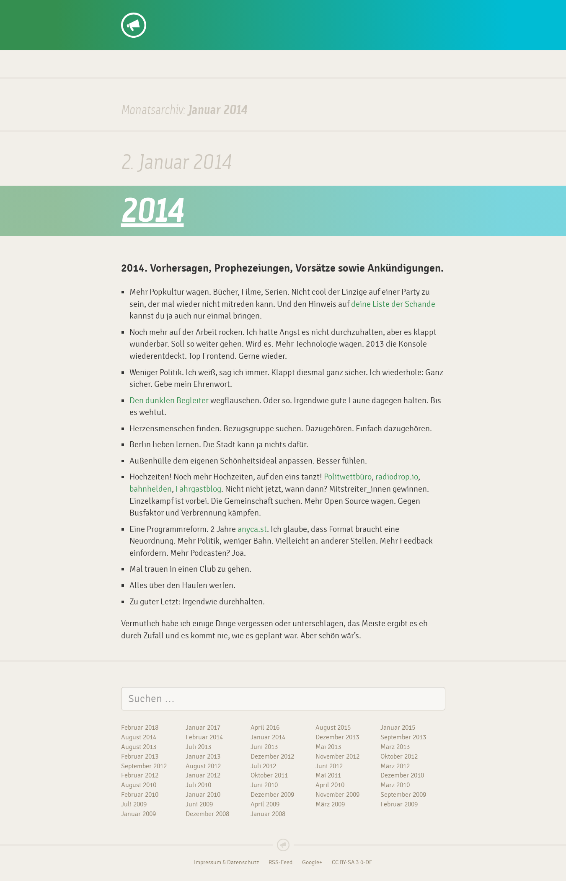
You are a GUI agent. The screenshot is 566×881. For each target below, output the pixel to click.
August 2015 (333, 727)
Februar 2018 (139, 727)
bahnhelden (150, 489)
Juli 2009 (134, 804)
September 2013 (403, 737)
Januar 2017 (203, 727)
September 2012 (144, 766)
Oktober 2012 (399, 756)
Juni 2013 (264, 747)
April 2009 (265, 804)
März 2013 (395, 747)
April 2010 (329, 785)
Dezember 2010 (402, 775)
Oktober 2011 (269, 775)
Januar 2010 (203, 794)
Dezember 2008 (207, 814)
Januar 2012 (203, 775)
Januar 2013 (203, 756)
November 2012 (337, 756)
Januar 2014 (268, 737)
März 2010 (395, 785)
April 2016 (265, 727)
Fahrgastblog (198, 489)
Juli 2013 (198, 747)
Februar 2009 (399, 804)
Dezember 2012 (272, 756)
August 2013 (138, 747)
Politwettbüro (348, 477)
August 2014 (138, 737)
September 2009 (403, 794)
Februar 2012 (139, 775)
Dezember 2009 (272, 794)
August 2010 (138, 785)
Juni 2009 (199, 804)
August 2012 (203, 766)
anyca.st (252, 529)
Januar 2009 (138, 814)
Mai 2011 (328, 775)
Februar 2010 (139, 794)
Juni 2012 (329, 766)
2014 (152, 213)
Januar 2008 (268, 814)
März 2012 (395, 766)
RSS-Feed (280, 862)
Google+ (312, 862)
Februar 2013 (139, 756)
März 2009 (330, 804)
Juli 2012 (263, 766)
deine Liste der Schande (393, 304)
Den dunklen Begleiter (169, 400)
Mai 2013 (328, 747)
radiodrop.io (396, 477)
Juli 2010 (198, 785)
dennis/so (152, 9)
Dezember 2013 (337, 737)
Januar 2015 (397, 727)
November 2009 (337, 794)
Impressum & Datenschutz (226, 862)
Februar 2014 (204, 737)
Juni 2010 (264, 785)
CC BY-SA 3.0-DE (352, 862)
